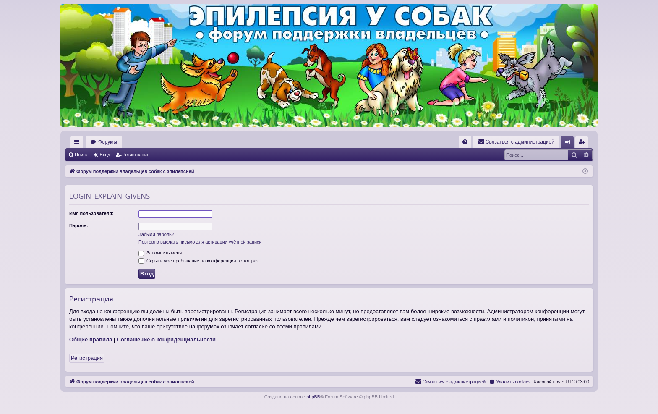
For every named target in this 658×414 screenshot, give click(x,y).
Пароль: (78, 225)
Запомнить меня (160, 252)
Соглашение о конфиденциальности (166, 339)
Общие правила (90, 339)
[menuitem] (465, 142)
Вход (105, 154)
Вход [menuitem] (569, 143)
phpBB (313, 396)
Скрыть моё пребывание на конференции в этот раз (198, 260)
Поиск (81, 154)
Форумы (107, 142)
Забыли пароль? (156, 234)
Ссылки (78, 143)
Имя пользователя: (91, 213)
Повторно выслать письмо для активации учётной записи (200, 241)
